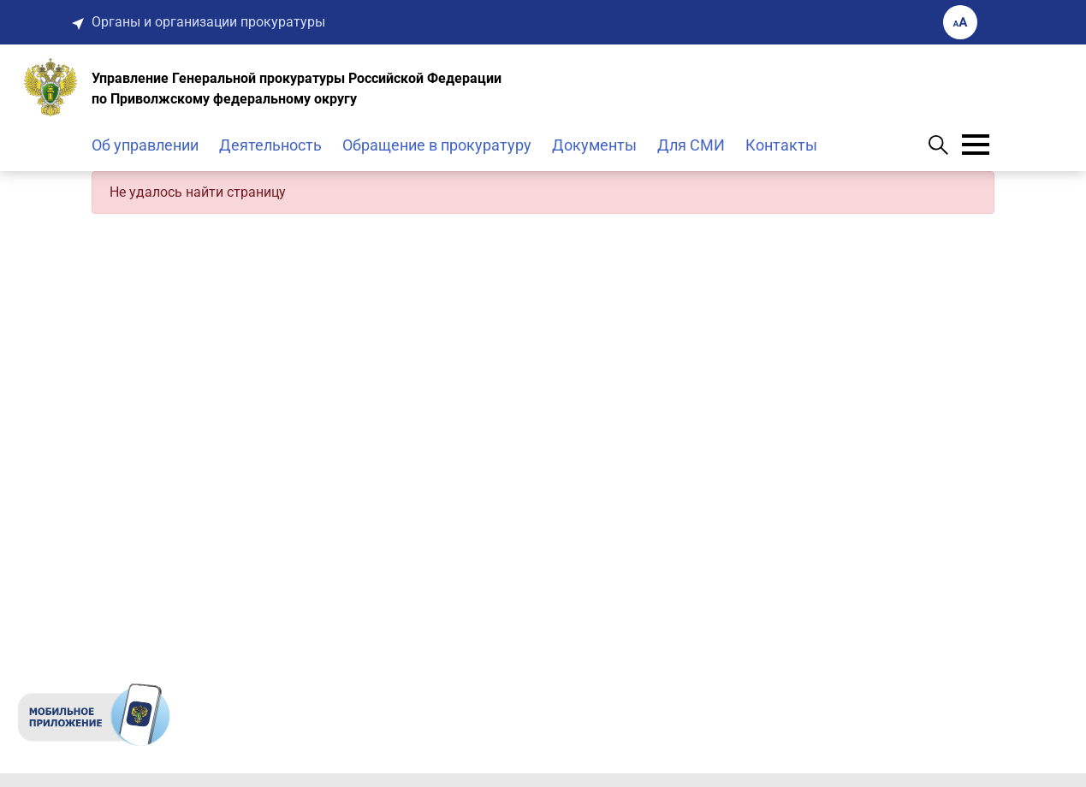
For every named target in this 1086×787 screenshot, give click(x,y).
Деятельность (270, 145)
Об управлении (145, 145)
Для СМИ (691, 145)
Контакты (781, 145)
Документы (594, 145)
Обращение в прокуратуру (436, 145)
